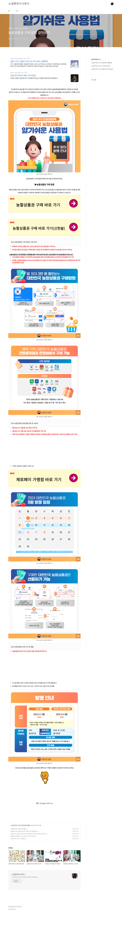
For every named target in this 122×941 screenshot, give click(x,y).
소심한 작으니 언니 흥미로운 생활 (20, 825)
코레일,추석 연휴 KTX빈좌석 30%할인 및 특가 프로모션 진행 (27, 834)
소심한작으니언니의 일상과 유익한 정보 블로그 (25, 877)
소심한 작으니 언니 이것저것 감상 (100, 66)
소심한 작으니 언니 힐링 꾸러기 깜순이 (102, 69)
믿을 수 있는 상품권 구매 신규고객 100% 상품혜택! (29, 61)
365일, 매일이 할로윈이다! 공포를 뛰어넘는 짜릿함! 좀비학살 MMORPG (33, 78)
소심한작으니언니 (18, 3)
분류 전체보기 (96, 59)
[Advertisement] (44, 451)
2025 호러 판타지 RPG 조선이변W (23, 75)
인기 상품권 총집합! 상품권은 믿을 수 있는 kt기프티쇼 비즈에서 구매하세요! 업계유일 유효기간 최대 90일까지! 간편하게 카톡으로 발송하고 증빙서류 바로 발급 (38, 65)
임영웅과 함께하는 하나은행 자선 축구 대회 (22, 836)
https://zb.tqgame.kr (17, 72)
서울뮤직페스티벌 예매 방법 (18, 829)
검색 (107, 3)
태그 (17, 11)
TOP (112, 907)
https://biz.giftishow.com (18, 58)
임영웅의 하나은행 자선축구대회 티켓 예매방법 (23, 831)
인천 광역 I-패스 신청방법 (17, 839)
